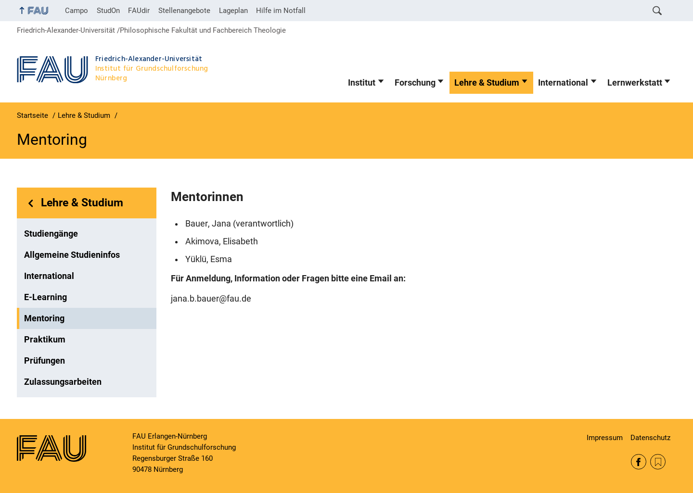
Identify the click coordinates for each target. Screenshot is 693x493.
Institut (361, 83)
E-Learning (45, 297)
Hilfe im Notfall (281, 10)
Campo (76, 10)
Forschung (415, 83)
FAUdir (139, 10)
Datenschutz (650, 437)
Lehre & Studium (486, 83)
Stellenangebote (184, 10)
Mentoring (44, 318)
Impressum (605, 437)
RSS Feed (658, 461)
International (563, 83)
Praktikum (44, 339)
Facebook (638, 461)
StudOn (108, 10)
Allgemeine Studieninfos (72, 255)
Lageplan (233, 10)
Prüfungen (44, 361)
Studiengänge (51, 234)
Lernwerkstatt (634, 83)
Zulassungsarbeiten (63, 382)
